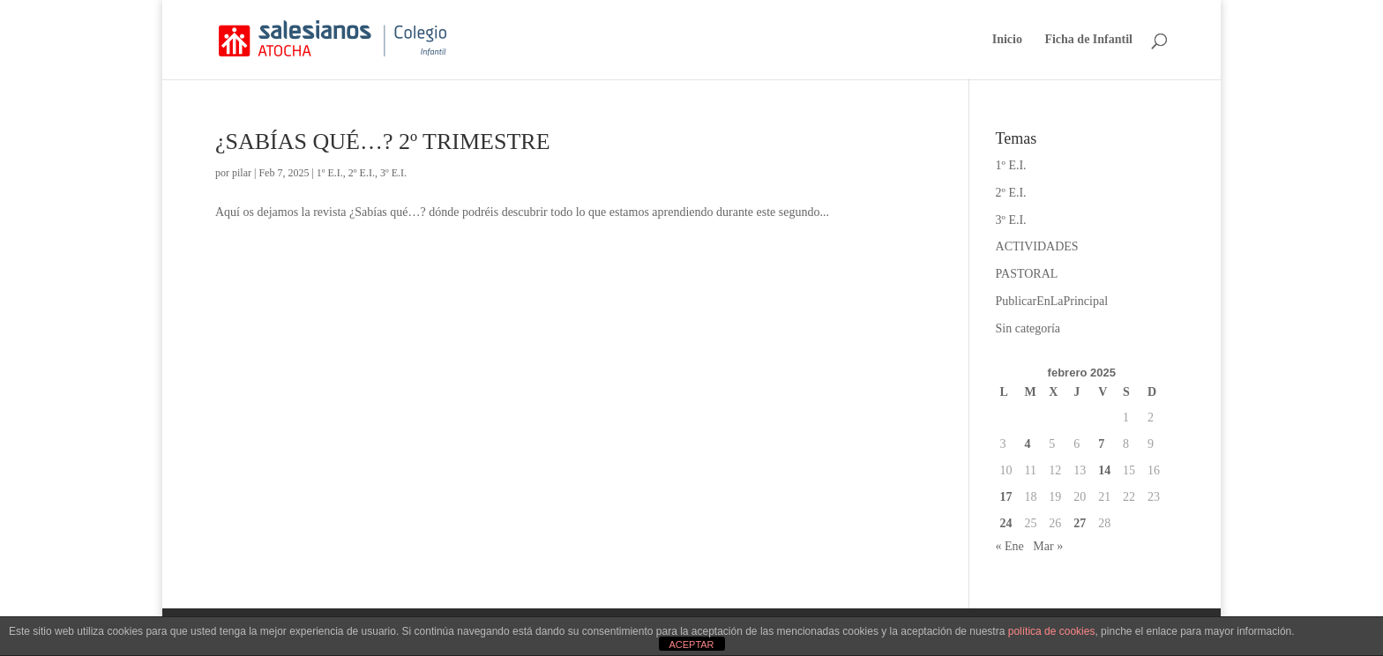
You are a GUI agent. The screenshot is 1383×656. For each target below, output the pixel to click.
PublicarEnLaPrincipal (1052, 301)
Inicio (1007, 40)
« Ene (1010, 546)
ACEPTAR (691, 644)
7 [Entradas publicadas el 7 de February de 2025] (1101, 444)
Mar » (1048, 546)
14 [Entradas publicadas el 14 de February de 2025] (1104, 470)
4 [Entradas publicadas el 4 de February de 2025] (1027, 444)
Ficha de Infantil (1088, 40)
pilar (241, 173)
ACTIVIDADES (1037, 246)
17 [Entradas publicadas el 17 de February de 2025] (1006, 496)
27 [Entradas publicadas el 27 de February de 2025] (1079, 523)
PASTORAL (1027, 273)
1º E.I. (330, 173)
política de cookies (1051, 631)
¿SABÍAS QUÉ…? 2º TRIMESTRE (382, 141)
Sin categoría (1028, 328)
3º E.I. (393, 173)
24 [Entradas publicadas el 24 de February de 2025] (1006, 523)
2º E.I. (361, 173)
